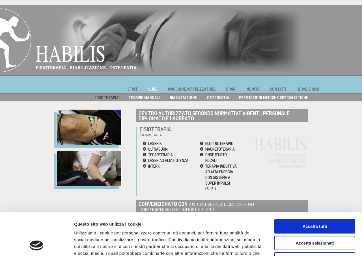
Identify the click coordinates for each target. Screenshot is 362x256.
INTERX (154, 166)
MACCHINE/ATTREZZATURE (192, 89)
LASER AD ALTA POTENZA (168, 160)
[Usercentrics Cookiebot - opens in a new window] (36, 245)
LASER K (154, 143)
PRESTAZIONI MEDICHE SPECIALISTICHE (273, 97)
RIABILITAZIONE (183, 97)
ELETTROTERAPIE (219, 143)
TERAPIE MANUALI (144, 97)
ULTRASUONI (158, 149)
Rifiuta (315, 219)
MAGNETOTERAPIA (220, 149)
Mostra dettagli (297, 244)
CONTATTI (279, 89)
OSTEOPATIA (218, 97)
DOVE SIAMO (308, 89)
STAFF (132, 89)
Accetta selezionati (315, 203)
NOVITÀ (253, 89)
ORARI (231, 89)
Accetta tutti (315, 186)
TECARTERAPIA (160, 154)
